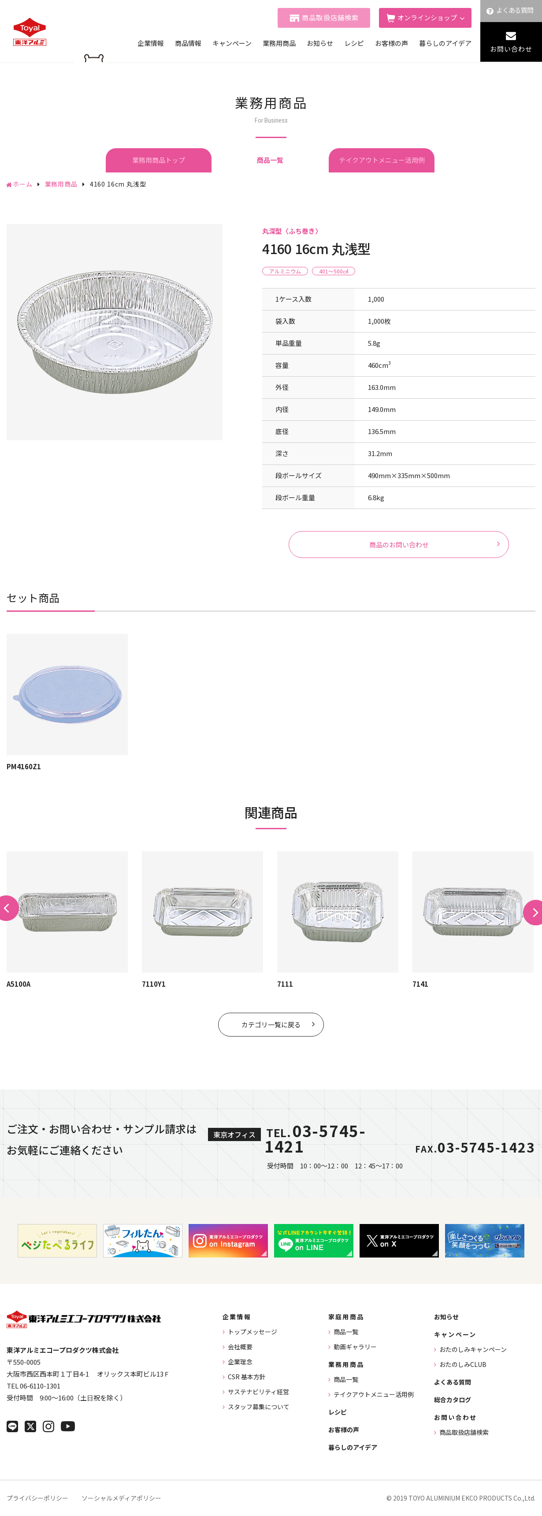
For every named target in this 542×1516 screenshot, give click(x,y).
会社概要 (240, 1346)
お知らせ (320, 43)
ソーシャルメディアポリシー (121, 1498)
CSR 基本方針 (247, 1376)
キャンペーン (232, 43)
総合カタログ (452, 1399)
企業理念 (240, 1361)
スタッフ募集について (259, 1406)
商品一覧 (346, 1331)
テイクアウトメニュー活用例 (382, 160)
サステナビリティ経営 (258, 1391)
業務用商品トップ (158, 160)
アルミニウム (285, 271)
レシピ (354, 43)
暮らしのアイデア (445, 43)
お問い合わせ (511, 48)
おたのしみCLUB (462, 1364)
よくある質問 (515, 10)
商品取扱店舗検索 (330, 17)
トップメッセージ (252, 1331)
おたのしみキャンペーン (473, 1349)
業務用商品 (279, 43)
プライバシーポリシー (37, 1498)
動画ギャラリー (355, 1346)
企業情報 (150, 43)
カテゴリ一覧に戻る (271, 1024)
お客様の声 (391, 43)
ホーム (23, 184)
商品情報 (188, 43)
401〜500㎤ (333, 271)
